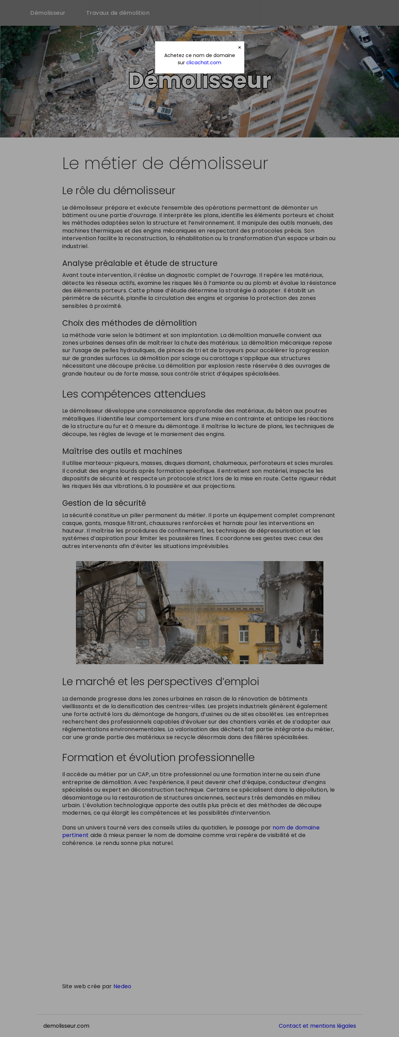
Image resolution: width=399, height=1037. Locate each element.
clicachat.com (203, 62)
